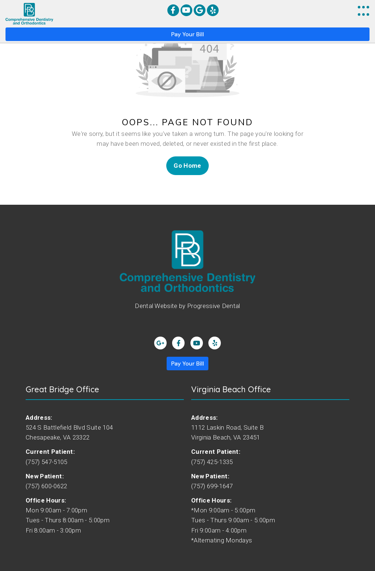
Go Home (187, 165)
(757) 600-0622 (46, 486)
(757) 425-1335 (212, 461)
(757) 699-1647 (212, 486)
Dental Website (156, 305)
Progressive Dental (213, 305)
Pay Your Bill (187, 34)
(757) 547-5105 (46, 461)
